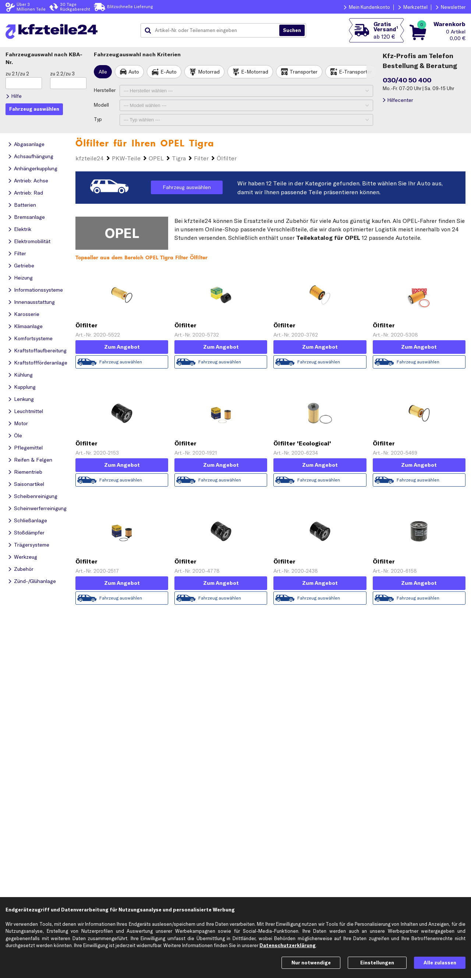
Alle (103, 71)
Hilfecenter (400, 100)
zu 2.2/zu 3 (62, 74)
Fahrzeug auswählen (187, 187)
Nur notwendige (311, 962)
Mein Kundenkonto (369, 7)
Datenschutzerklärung (287, 945)
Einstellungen (377, 962)
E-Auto (168, 71)
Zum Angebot (122, 347)
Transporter (304, 71)
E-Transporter (355, 71)
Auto (133, 71)
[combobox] (212, 30)
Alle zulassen (440, 962)
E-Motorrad (254, 71)
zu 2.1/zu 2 (17, 74)
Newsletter (453, 7)
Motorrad (209, 71)
